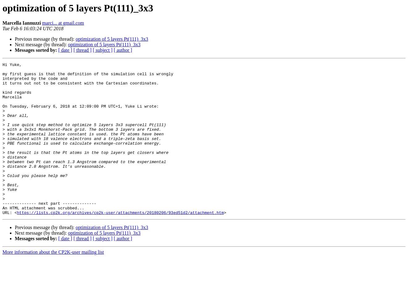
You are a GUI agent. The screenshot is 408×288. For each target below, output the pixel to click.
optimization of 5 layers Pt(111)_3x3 (112, 39)
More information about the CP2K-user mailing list (53, 282)
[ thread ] (82, 50)
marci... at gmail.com (63, 23)
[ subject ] (103, 50)
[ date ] (65, 50)
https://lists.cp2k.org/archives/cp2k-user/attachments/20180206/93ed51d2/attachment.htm (120, 243)
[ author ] (123, 50)
